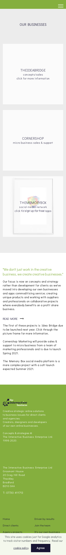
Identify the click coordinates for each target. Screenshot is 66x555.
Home (6, 519)
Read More (10, 318)
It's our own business (47, 532)
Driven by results (44, 519)
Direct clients (10, 525)
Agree (41, 548)
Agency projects (13, 532)
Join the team (42, 525)
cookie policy (21, 548)
